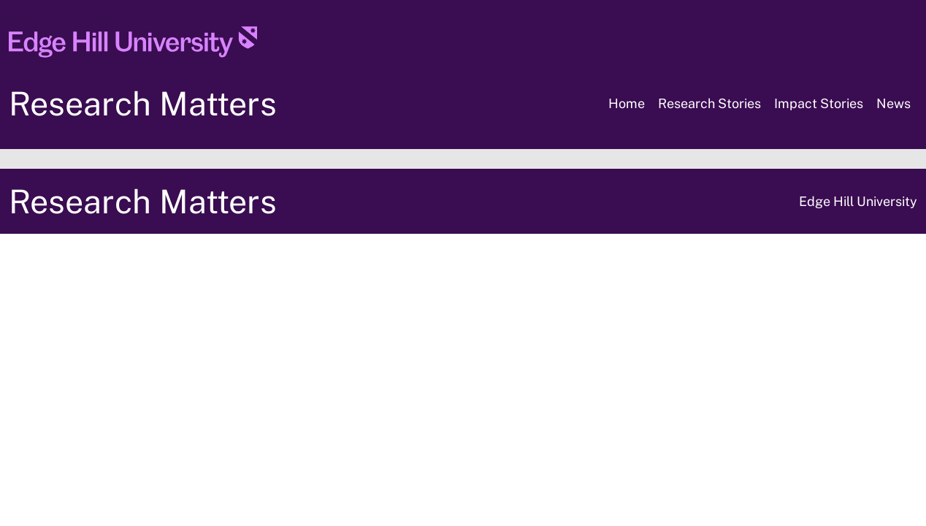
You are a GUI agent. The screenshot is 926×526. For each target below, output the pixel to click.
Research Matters (143, 103)
